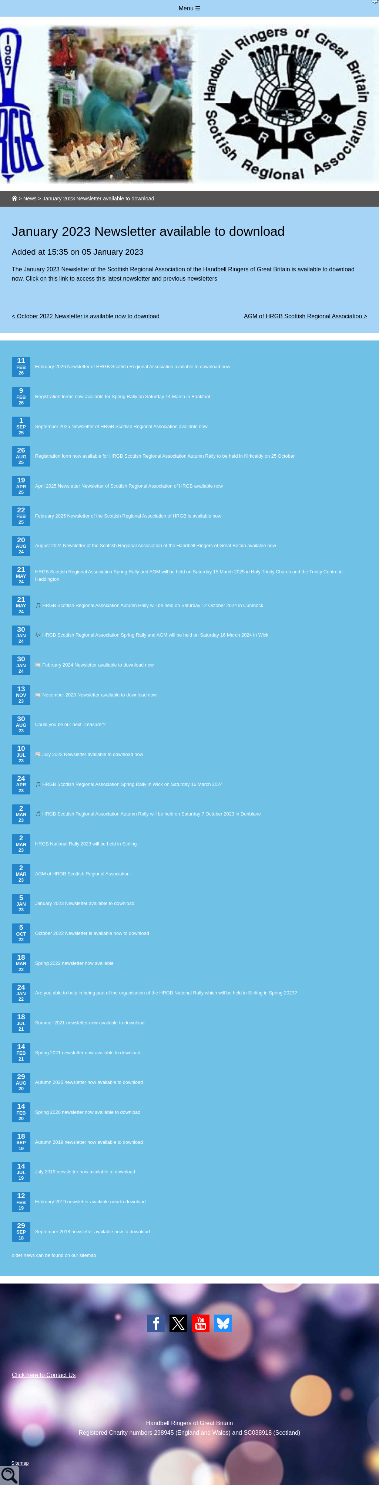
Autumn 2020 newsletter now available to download (77, 1083)
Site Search (9, 1475)
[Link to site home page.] (14, 198)
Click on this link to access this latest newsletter (88, 278)
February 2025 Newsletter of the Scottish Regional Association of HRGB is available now (116, 516)
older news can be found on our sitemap (54, 1255)
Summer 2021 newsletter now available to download (78, 1023)
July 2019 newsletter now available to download (73, 1172)
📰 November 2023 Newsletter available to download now (84, 695)
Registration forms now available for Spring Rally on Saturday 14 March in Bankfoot (111, 397)
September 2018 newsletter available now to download (81, 1232)
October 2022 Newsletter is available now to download (80, 933)
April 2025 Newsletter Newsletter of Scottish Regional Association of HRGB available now (117, 486)
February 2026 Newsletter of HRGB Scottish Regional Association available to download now (121, 367)
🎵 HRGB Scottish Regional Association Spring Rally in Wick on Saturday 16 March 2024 (117, 784)
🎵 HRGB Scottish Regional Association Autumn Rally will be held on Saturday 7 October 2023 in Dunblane (136, 814)
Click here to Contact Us (44, 1375)
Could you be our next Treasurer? (58, 725)
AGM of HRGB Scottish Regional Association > (305, 316)
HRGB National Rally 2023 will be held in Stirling (74, 844)
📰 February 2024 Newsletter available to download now (83, 665)
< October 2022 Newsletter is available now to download (86, 316)
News (30, 198)
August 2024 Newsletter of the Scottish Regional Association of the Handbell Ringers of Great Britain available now (144, 546)
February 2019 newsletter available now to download (79, 1202)
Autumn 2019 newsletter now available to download (77, 1142)
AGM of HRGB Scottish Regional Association (71, 874)
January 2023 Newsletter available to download (73, 904)
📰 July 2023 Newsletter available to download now (77, 754)
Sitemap (20, 1463)
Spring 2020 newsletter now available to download (76, 1112)
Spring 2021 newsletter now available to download (76, 1053)
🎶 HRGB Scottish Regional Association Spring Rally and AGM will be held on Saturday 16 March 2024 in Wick (140, 635)
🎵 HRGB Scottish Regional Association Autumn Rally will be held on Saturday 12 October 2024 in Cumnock (137, 606)
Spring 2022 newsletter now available (63, 963)
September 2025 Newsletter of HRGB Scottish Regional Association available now (110, 427)
